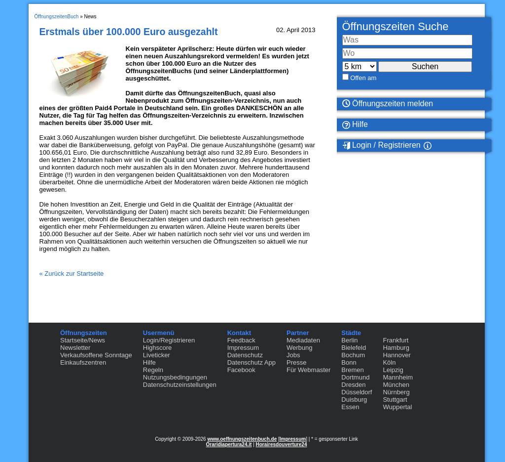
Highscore (157, 347)
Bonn (348, 362)
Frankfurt (395, 340)
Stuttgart (395, 399)
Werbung (300, 347)
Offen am (363, 78)
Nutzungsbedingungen (175, 377)
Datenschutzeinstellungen (179, 384)
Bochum (353, 355)
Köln (389, 362)
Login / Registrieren (381, 145)
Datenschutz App (251, 362)
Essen (350, 407)
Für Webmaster (308, 370)
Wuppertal (397, 407)
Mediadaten (303, 340)
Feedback (241, 340)
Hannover (396, 355)
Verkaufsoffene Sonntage (96, 355)
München (396, 384)
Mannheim (398, 377)
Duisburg (354, 399)
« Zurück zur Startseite (71, 273)
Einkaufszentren (83, 362)
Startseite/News (82, 340)
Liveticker (156, 355)
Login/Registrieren (169, 340)
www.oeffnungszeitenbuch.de (242, 439)
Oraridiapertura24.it (229, 444)
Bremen (352, 370)
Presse (296, 362)
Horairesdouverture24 (281, 444)
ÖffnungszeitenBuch (57, 16)
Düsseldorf (356, 392)
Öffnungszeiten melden (387, 103)
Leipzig (393, 370)
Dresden (353, 384)
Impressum (243, 347)
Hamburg (396, 347)
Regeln (153, 370)
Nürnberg (396, 392)
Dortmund (355, 377)
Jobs (293, 355)
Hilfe (355, 124)
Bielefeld (353, 347)
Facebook (241, 370)
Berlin (349, 340)
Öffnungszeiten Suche (395, 26)
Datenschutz (245, 355)
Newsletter (75, 347)
